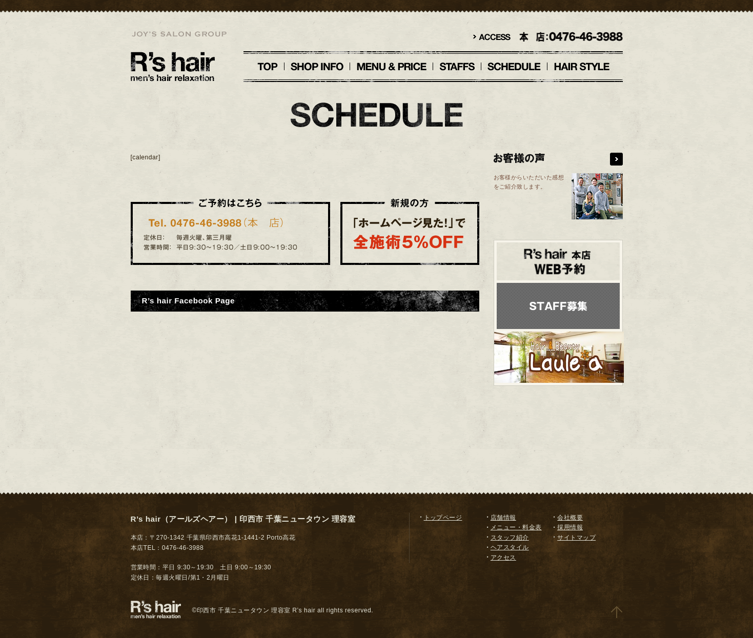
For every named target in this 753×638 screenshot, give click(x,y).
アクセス (503, 557)
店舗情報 (503, 517)
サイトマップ (576, 537)
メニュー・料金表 (516, 527)
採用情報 (570, 527)
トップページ (443, 517)
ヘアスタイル (510, 547)
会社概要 (570, 517)
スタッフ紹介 (510, 537)
